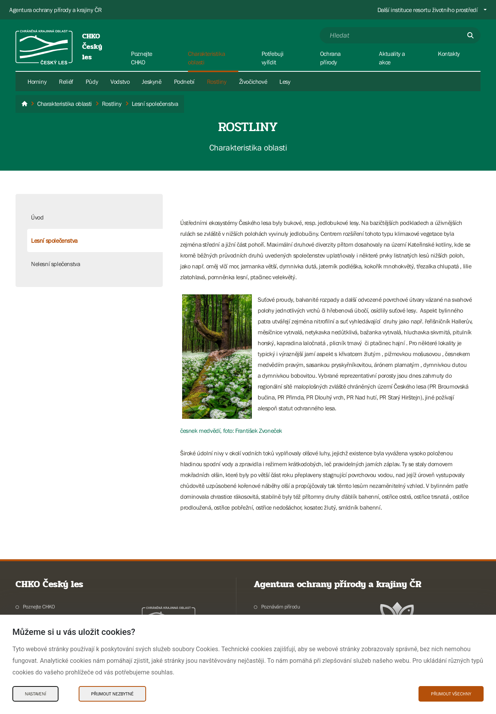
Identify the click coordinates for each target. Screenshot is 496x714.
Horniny (37, 81)
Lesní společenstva (54, 240)
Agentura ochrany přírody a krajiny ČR (55, 9)
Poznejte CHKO (39, 606)
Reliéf (66, 81)
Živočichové (253, 81)
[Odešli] (470, 35)
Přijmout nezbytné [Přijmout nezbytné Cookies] (112, 694)
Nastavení (35, 694)
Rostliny (217, 81)
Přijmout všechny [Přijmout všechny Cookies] (451, 694)
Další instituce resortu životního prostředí (427, 9)
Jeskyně (151, 81)
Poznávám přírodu (280, 606)
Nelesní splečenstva (55, 263)
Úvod (37, 217)
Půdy (92, 81)
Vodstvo (119, 81)
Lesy (284, 81)
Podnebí (184, 81)
